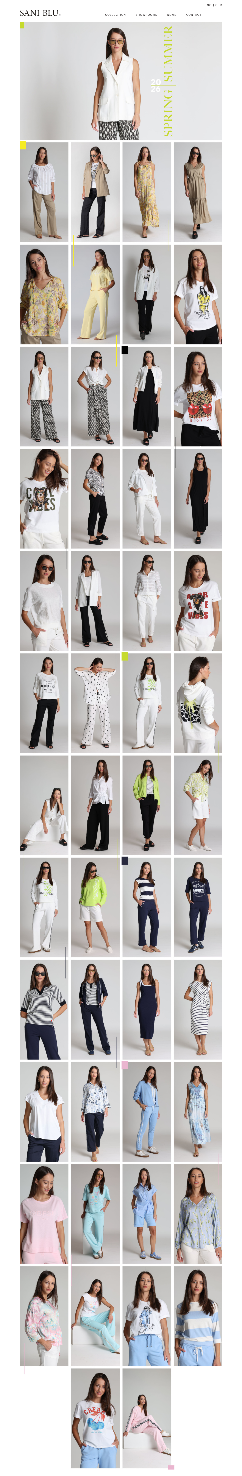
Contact (193, 15)
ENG (208, 5)
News (171, 15)
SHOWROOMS (147, 15)
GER (218, 5)
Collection (115, 15)
